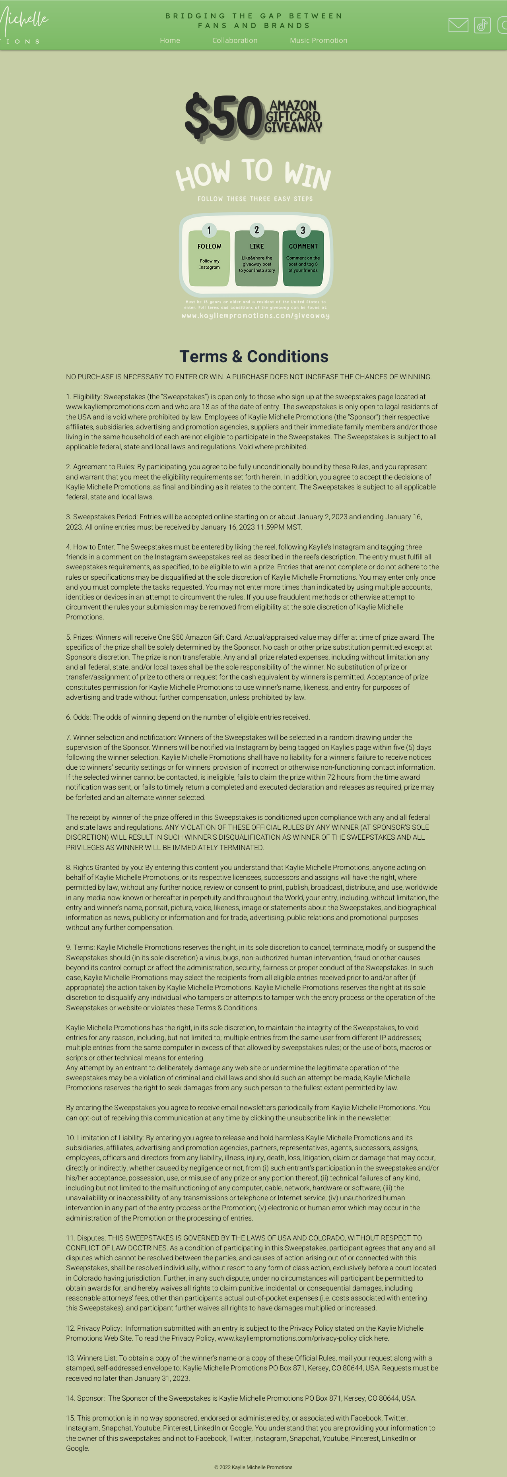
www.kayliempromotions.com (113, 407)
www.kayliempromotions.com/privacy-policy (287, 1338)
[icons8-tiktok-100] (482, 25)
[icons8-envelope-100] (458, 25)
